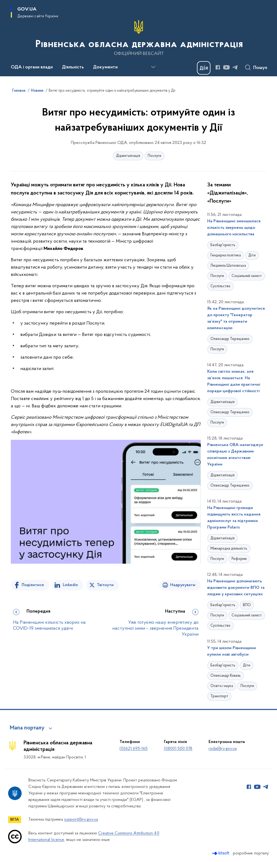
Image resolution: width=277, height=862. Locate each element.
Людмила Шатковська (228, 266)
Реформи (239, 559)
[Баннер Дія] (203, 68)
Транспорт (219, 696)
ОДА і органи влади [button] (32, 67)
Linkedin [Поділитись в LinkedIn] (70, 585)
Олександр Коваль (225, 676)
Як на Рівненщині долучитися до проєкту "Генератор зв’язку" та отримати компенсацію (236, 318)
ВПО (247, 605)
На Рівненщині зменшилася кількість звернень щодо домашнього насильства (233, 227)
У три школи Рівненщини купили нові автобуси (231, 651)
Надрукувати (182, 585)
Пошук (260, 67)
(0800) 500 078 (178, 749)
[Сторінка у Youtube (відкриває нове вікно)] (226, 67)
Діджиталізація (128, 156)
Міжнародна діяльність (228, 549)
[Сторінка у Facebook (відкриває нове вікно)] (218, 67)
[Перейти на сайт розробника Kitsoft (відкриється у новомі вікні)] (221, 853)
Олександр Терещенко (229, 339)
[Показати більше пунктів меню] (153, 67)
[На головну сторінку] (138, 37)
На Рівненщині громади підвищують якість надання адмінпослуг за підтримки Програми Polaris (233, 518)
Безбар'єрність (222, 245)
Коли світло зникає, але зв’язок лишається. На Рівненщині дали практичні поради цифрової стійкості (233, 381)
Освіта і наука (221, 686)
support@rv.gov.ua (81, 819)
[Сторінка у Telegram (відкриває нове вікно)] (235, 67)
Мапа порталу (27, 728)
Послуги (154, 156)
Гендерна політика (225, 255)
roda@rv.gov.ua (223, 749)
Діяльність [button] (73, 67)
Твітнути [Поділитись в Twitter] (105, 585)
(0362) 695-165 (134, 749)
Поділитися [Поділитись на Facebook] (33, 585)
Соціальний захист (247, 276)
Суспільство (220, 286)
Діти (252, 255)
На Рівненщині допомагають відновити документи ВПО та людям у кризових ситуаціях (236, 587)
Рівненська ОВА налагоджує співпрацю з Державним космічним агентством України (235, 455)
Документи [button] (105, 67)
